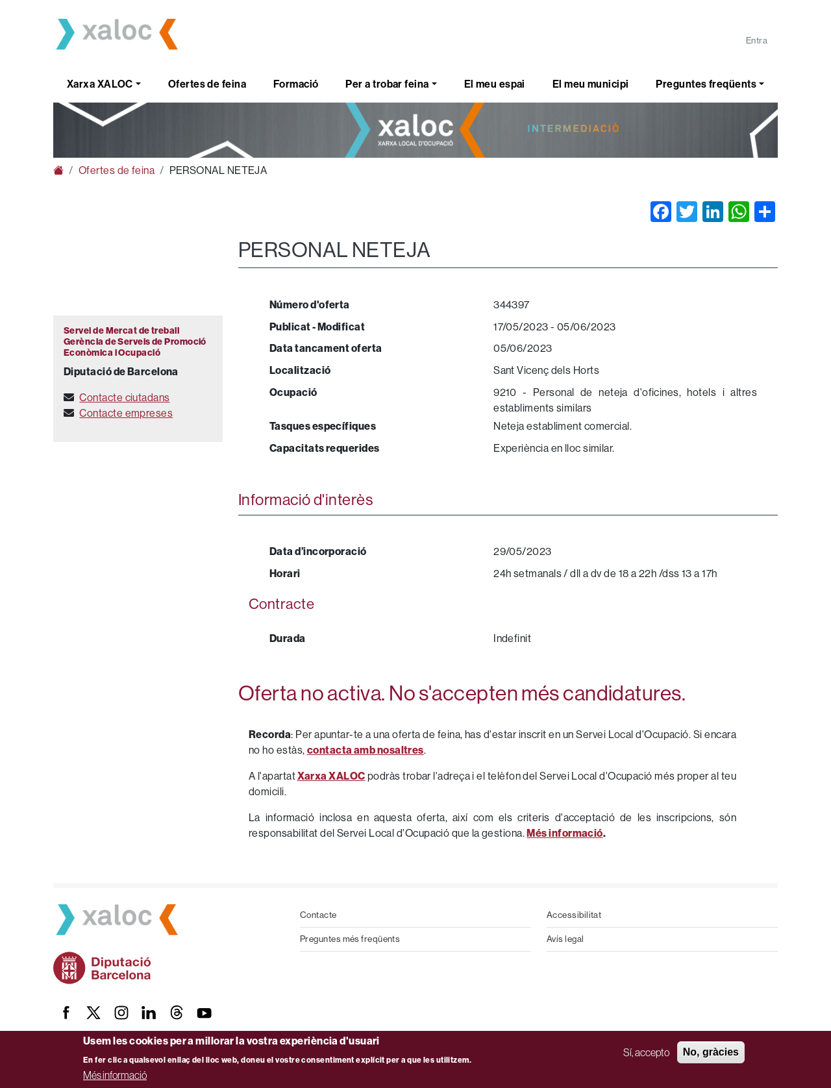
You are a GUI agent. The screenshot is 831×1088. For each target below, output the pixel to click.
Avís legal (565, 939)
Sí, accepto (646, 1052)
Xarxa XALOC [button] (100, 84)
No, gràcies (711, 1051)
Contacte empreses (126, 413)
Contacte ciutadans (124, 397)
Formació (296, 84)
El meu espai (494, 84)
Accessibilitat (574, 915)
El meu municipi (590, 84)
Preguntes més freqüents (350, 939)
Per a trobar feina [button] (386, 84)
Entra (756, 40)
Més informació (115, 1075)
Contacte (318, 915)
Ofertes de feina (207, 84)
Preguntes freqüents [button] (706, 84)
